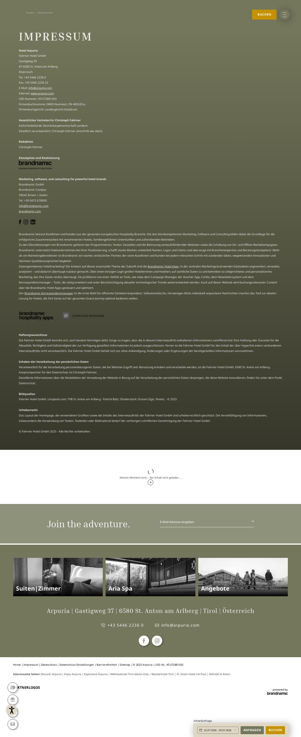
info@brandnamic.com (33, 207)
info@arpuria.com (40, 89)
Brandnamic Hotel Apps (163, 268)
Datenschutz (49, 664)
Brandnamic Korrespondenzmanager (48, 294)
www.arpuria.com (42, 95)
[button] (31, 706)
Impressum (31, 664)
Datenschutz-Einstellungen (77, 664)
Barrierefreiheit (107, 664)
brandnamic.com (30, 212)
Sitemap (125, 664)
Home (30, 12)
